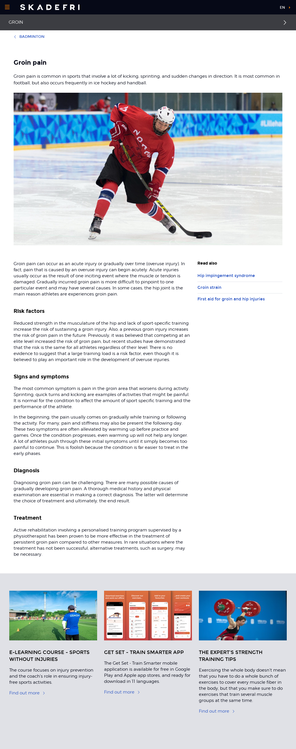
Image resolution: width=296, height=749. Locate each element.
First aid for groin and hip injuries (231, 299)
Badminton (29, 36)
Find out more (27, 693)
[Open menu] (7, 7)
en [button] (282, 7)
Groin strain (209, 287)
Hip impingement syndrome (226, 275)
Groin (16, 22)
